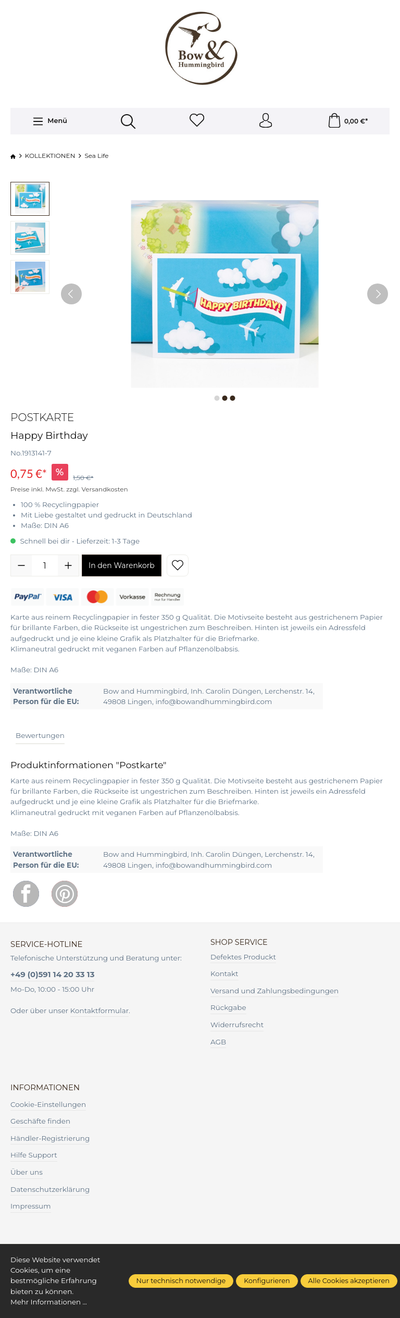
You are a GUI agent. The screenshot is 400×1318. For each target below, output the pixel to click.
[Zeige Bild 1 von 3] (216, 398)
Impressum (30, 1207)
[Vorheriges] (71, 294)
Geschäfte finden (40, 1122)
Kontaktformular (99, 1011)
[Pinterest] (64, 894)
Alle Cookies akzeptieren (349, 1281)
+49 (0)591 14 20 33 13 (52, 975)
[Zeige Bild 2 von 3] (224, 398)
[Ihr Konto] (265, 121)
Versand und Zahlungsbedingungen (274, 992)
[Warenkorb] (347, 121)
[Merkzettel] (197, 121)
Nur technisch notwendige (181, 1281)
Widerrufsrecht (237, 1025)
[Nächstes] (377, 294)
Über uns (26, 1173)
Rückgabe (228, 1009)
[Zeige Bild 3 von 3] (232, 398)
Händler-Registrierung (50, 1139)
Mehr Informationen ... (49, 1302)
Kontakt (224, 974)
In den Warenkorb (122, 566)
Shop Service (239, 943)
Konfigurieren (267, 1281)
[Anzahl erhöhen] (68, 566)
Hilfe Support (33, 1156)
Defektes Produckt (243, 958)
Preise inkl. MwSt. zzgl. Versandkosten (69, 490)
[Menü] (49, 122)
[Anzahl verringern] (21, 566)
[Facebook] (26, 894)
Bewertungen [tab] (40, 736)
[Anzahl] (44, 566)
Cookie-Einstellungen (48, 1105)
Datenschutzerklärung (50, 1190)
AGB (218, 1043)
